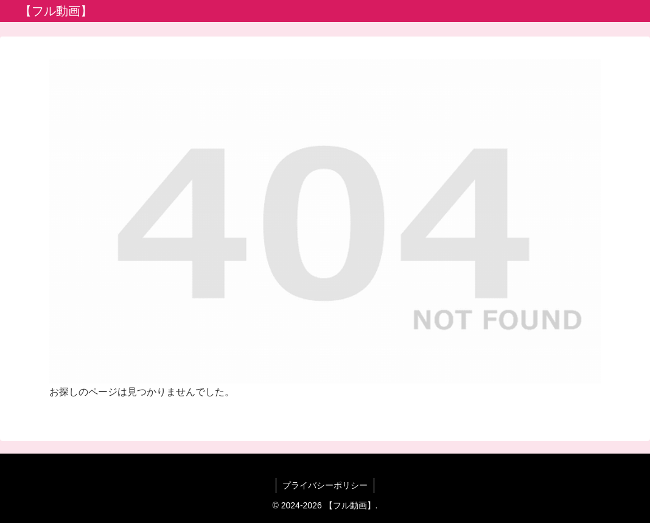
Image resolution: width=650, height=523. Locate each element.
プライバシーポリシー (325, 485)
